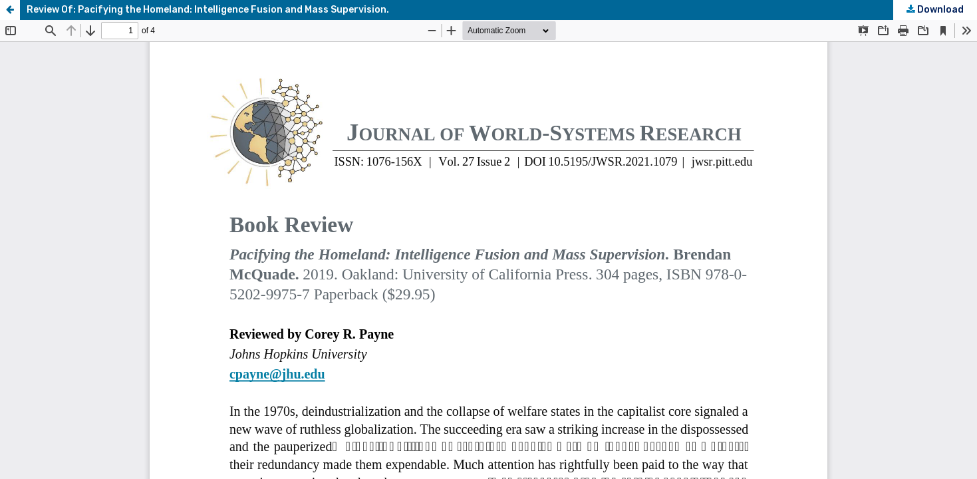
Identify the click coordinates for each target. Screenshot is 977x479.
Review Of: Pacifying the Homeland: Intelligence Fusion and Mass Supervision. (208, 9)
